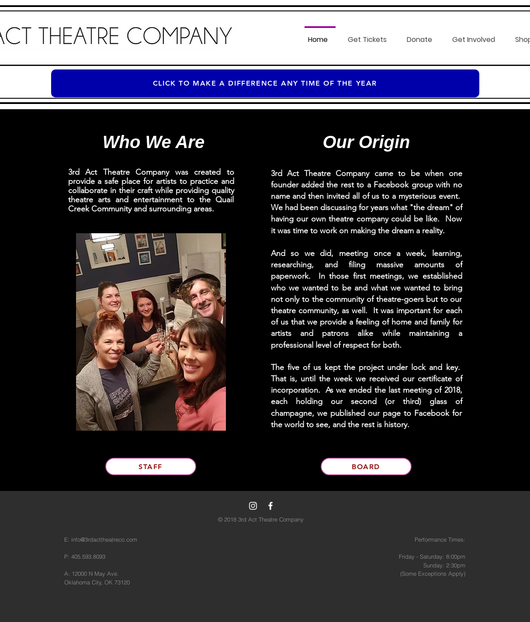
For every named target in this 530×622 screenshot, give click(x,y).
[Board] (366, 466)
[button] (369, 35)
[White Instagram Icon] (253, 506)
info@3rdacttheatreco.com (104, 539)
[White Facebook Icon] (270, 506)
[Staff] (150, 466)
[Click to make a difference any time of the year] (265, 83)
